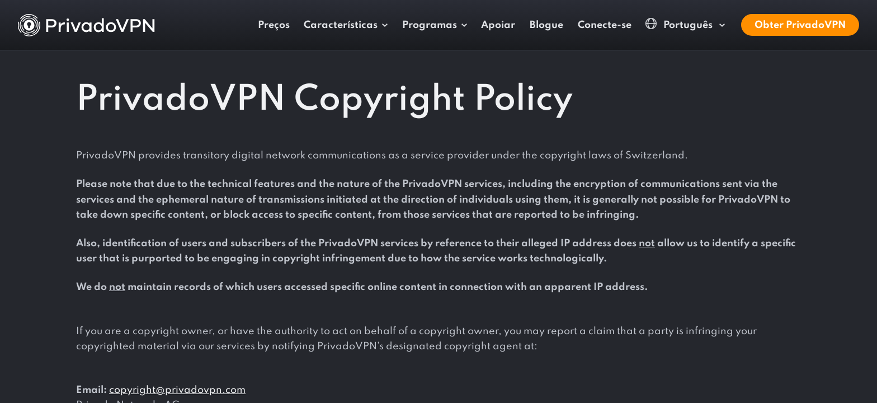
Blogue (546, 25)
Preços (274, 25)
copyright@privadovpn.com (177, 390)
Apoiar (498, 25)
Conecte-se (604, 25)
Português (680, 24)
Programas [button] (429, 25)
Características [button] (341, 25)
